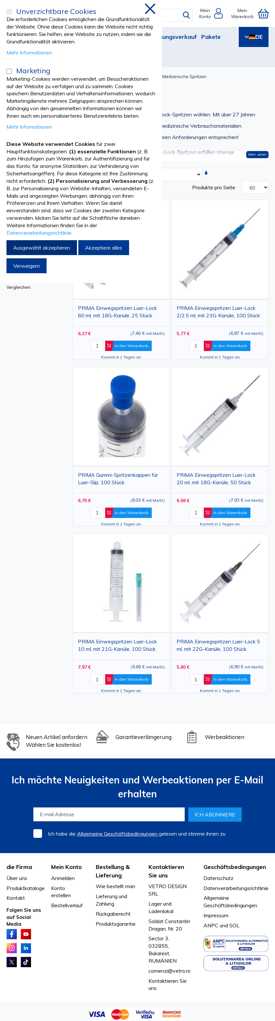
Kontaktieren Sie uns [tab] (166, 871)
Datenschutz (219, 878)
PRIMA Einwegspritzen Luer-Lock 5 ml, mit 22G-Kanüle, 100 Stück (218, 645)
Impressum (216, 915)
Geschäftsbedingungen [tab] (235, 867)
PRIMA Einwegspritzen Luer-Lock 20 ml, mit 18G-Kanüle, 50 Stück (216, 479)
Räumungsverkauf (172, 37)
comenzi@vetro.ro (169, 971)
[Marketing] (9, 71)
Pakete (211, 37)
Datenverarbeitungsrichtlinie (236, 888)
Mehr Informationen (29, 52)
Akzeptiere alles (103, 247)
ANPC (211, 925)
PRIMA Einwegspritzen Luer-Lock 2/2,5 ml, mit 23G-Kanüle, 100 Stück (218, 312)
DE (254, 37)
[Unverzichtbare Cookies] (9, 11)
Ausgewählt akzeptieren (41, 247)
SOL (234, 925)
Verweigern (26, 266)
